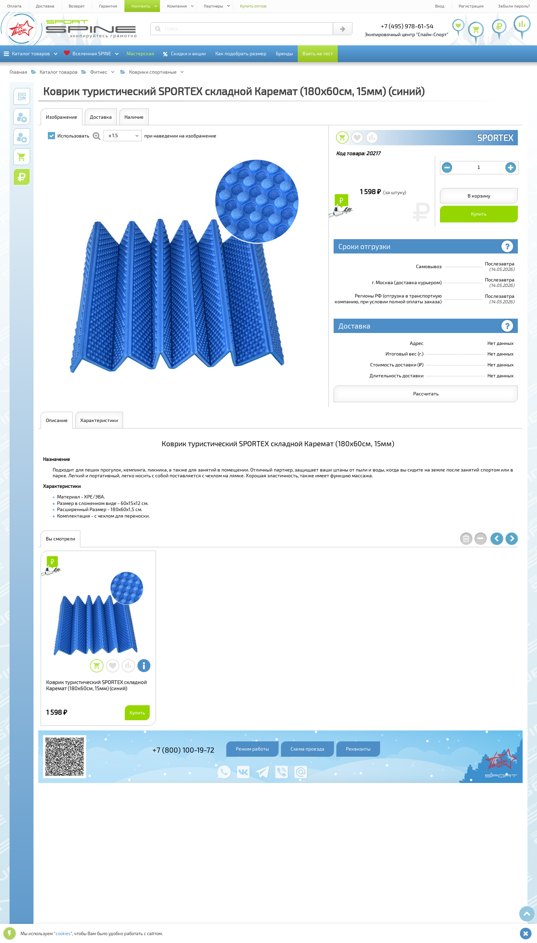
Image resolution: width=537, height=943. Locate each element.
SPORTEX (495, 137)
